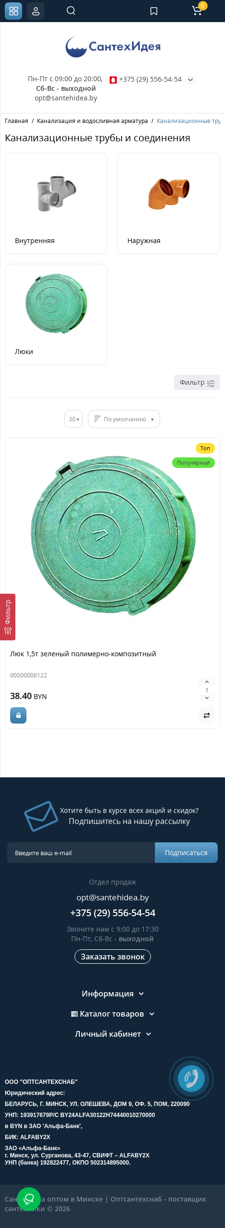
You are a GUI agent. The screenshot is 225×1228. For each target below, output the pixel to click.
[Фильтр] (7, 617)
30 (72, 419)
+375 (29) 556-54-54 (146, 79)
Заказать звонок (113, 956)
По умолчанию (125, 419)
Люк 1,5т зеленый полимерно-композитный (83, 653)
